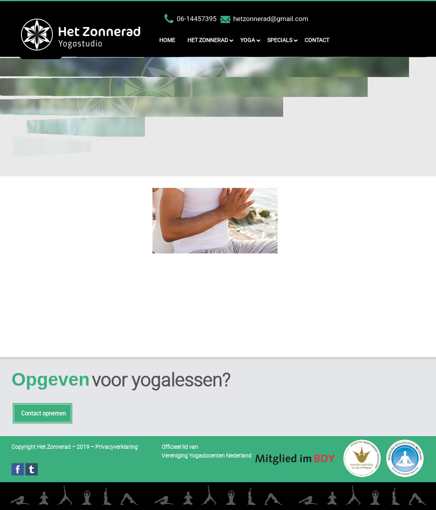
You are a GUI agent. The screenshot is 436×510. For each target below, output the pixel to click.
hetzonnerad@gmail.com (270, 19)
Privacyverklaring (116, 446)
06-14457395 (196, 19)
